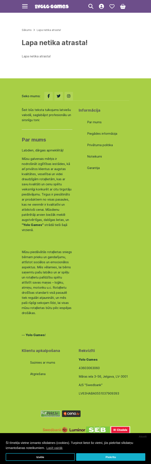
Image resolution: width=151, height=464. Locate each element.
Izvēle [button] (40, 457)
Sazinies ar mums (42, 362)
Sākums (27, 30)
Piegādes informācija (102, 134)
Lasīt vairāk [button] (54, 448)
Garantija (93, 168)
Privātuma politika (100, 145)
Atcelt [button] (143, 436)
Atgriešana (38, 374)
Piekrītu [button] (110, 457)
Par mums (94, 122)
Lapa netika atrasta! (49, 30)
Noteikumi (94, 156)
